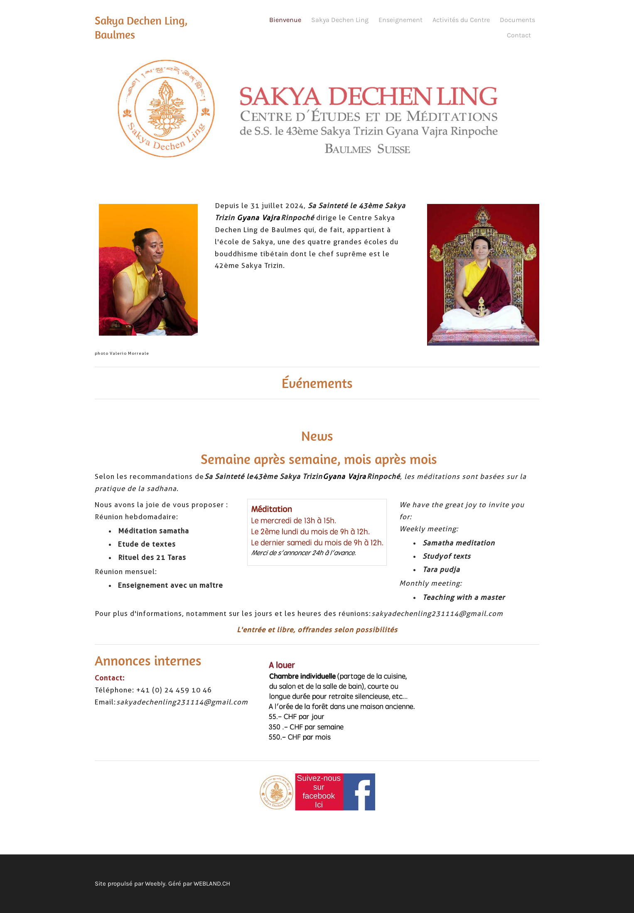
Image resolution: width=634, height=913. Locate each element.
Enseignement (400, 20)
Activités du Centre (461, 20)
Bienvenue (285, 20)
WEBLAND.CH (212, 883)
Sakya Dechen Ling (340, 20)
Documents (517, 20)
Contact (519, 35)
